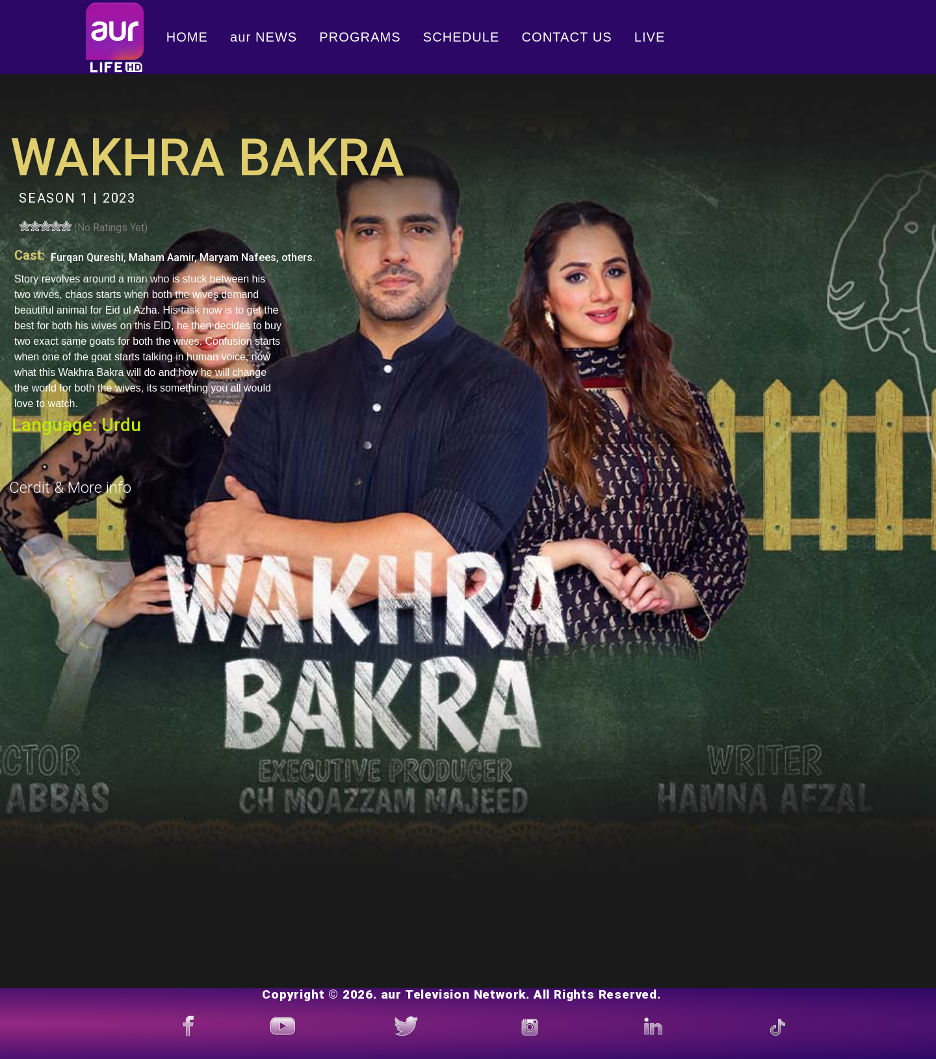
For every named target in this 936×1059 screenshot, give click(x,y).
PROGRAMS (359, 37)
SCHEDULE (461, 37)
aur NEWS (263, 37)
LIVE (650, 37)
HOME (187, 37)
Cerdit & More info (70, 488)
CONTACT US (567, 37)
